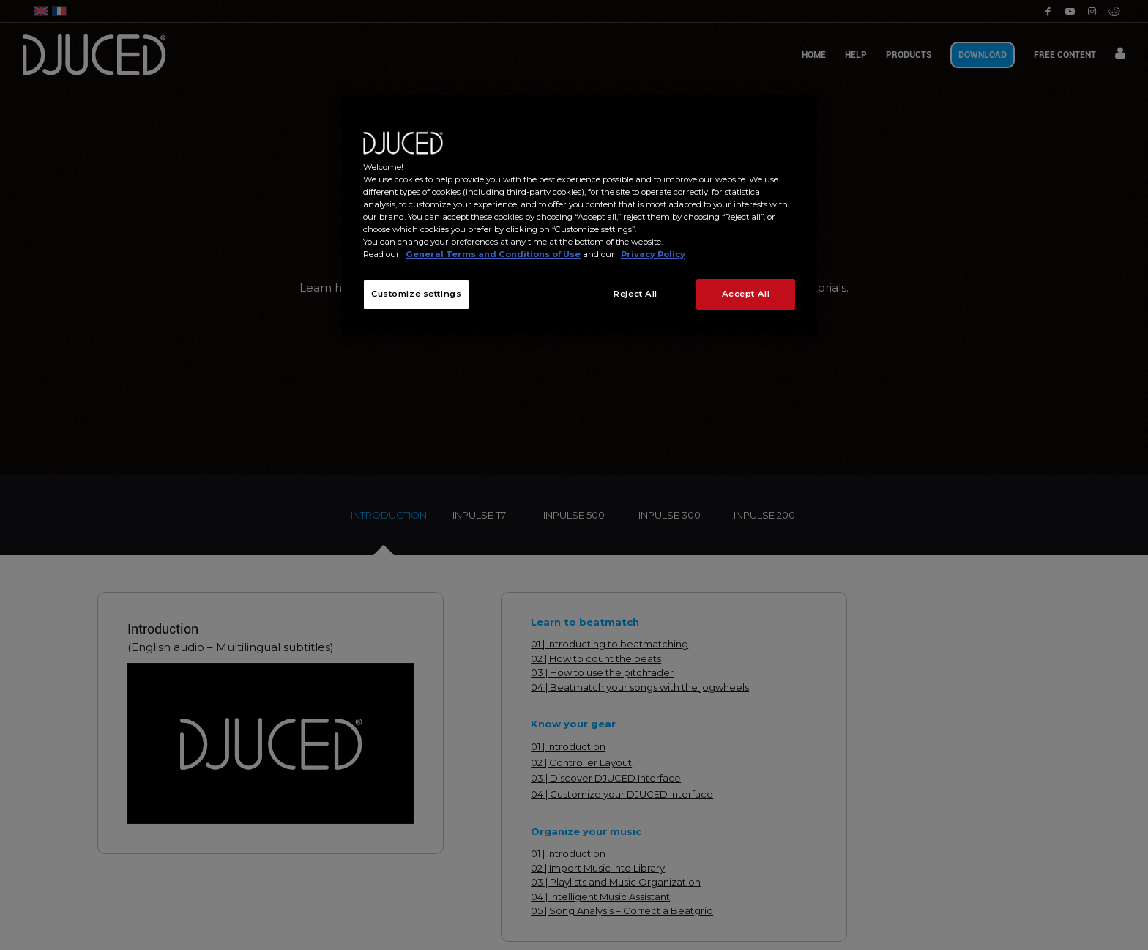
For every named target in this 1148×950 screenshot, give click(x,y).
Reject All (635, 294)
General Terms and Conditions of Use (493, 254)
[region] (579, 215)
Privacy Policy (653, 254)
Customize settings (416, 294)
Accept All (746, 294)
